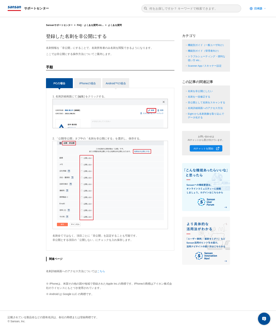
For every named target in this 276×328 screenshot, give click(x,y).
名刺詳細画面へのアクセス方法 (205, 108)
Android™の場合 (116, 83)
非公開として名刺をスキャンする (206, 102)
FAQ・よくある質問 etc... (90, 25)
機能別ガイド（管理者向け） (204, 50)
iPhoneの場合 (87, 83)
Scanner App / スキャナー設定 (205, 65)
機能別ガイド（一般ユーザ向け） (206, 45)
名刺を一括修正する (199, 96)
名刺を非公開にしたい (200, 91)
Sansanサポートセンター (59, 25)
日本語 (258, 8)
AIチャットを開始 (203, 148)
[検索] (193, 8)
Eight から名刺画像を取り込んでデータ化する (206, 115)
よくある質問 (115, 25)
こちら (101, 271)
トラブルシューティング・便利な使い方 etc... (206, 58)
